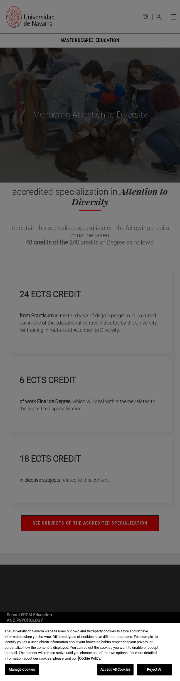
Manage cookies (22, 669)
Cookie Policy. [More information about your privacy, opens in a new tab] (90, 658)
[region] (90, 652)
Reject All (154, 669)
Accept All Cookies (115, 669)
